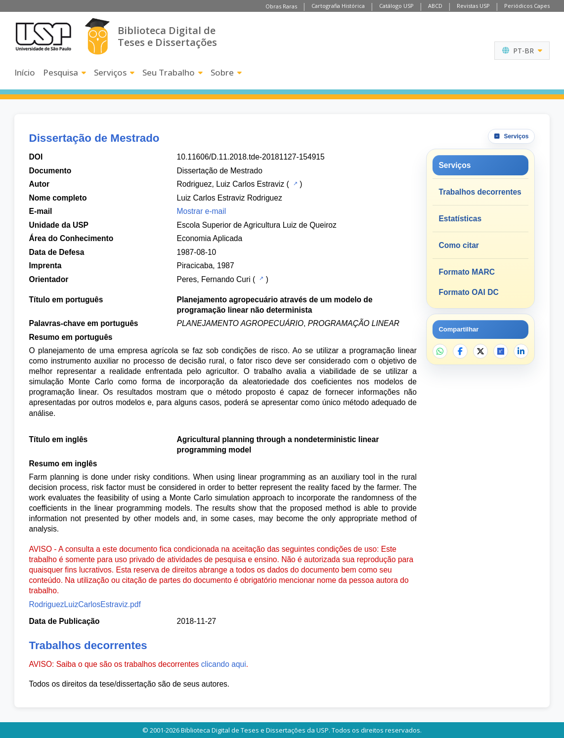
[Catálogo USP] (294, 183)
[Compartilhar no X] (480, 351)
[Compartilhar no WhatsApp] (440, 351)
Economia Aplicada (210, 238)
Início (24, 72)
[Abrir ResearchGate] (500, 351)
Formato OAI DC (468, 292)
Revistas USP (473, 5)
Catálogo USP (396, 5)
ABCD (435, 5)
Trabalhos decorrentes (479, 192)
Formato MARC (466, 272)
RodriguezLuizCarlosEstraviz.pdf (85, 604)
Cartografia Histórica (338, 5)
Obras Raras (281, 6)
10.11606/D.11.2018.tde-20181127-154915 (251, 157)
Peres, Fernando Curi (214, 279)
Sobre (226, 72)
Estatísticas (459, 218)
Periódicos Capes (527, 5)
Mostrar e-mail (201, 211)
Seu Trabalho (172, 72)
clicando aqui (223, 664)
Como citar (458, 245)
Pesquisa (64, 72)
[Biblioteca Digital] (97, 36)
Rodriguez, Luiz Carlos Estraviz (231, 184)
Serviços (114, 72)
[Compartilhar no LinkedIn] (521, 351)
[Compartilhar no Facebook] (460, 351)
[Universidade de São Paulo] (43, 36)
